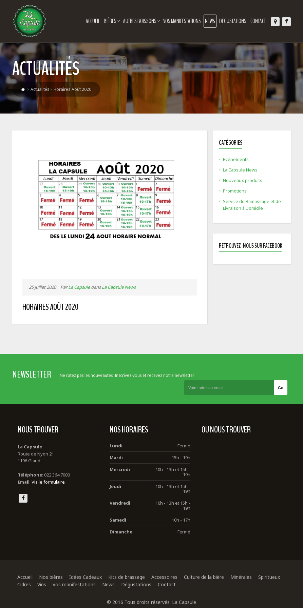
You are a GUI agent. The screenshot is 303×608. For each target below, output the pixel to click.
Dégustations (232, 21)
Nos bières (51, 577)
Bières (112, 21)
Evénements (236, 159)
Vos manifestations (182, 21)
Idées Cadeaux (85, 577)
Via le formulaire (48, 482)
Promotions (235, 191)
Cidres (24, 584)
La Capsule (79, 287)
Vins (41, 584)
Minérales (241, 577)
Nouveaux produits (242, 180)
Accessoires (164, 577)
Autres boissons (141, 21)
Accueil (93, 21)
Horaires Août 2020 (50, 307)
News (210, 21)
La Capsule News (119, 287)
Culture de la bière (204, 577)
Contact (258, 21)
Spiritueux (269, 577)
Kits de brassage (126, 577)
